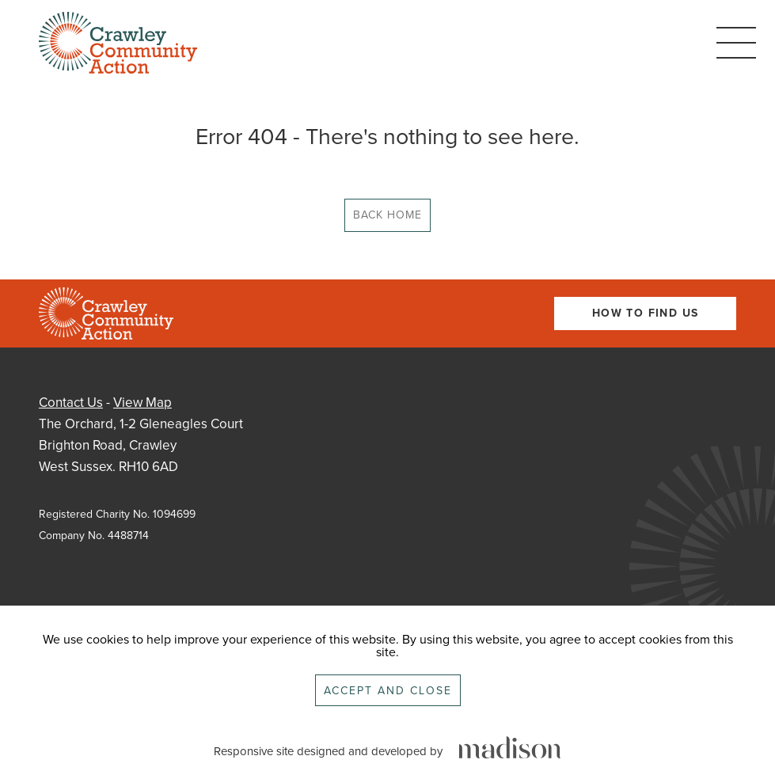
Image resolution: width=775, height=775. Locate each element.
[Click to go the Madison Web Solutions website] (509, 748)
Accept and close (388, 690)
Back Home (387, 215)
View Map (142, 402)
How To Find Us (645, 313)
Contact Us (71, 402)
